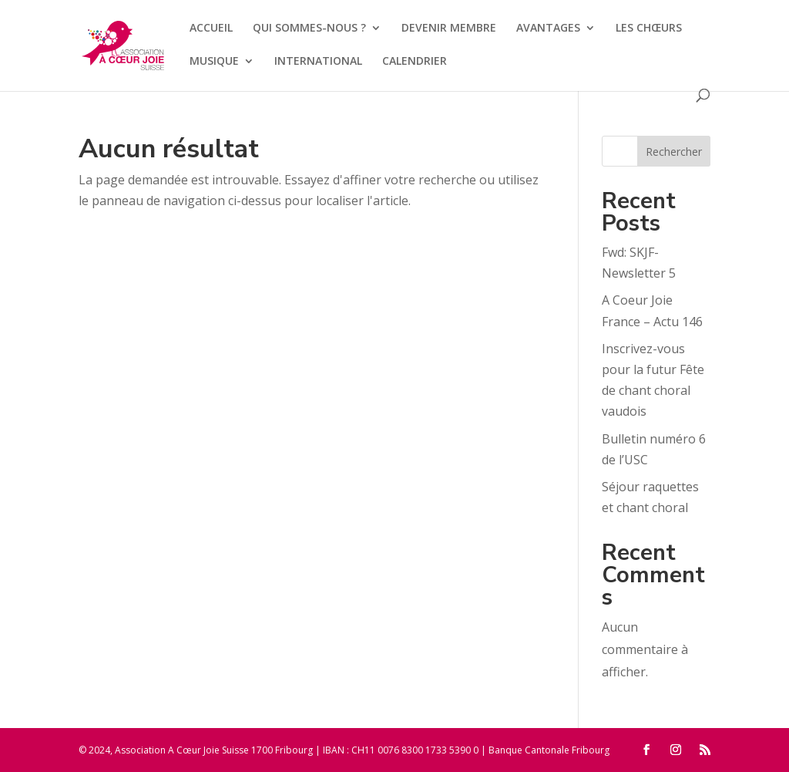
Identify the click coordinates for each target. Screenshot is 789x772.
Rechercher (674, 151)
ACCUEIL (211, 28)
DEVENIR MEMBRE (448, 28)
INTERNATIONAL (318, 62)
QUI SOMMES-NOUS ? (309, 28)
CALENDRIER (414, 62)
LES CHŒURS (649, 28)
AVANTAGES (548, 28)
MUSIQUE (214, 62)
